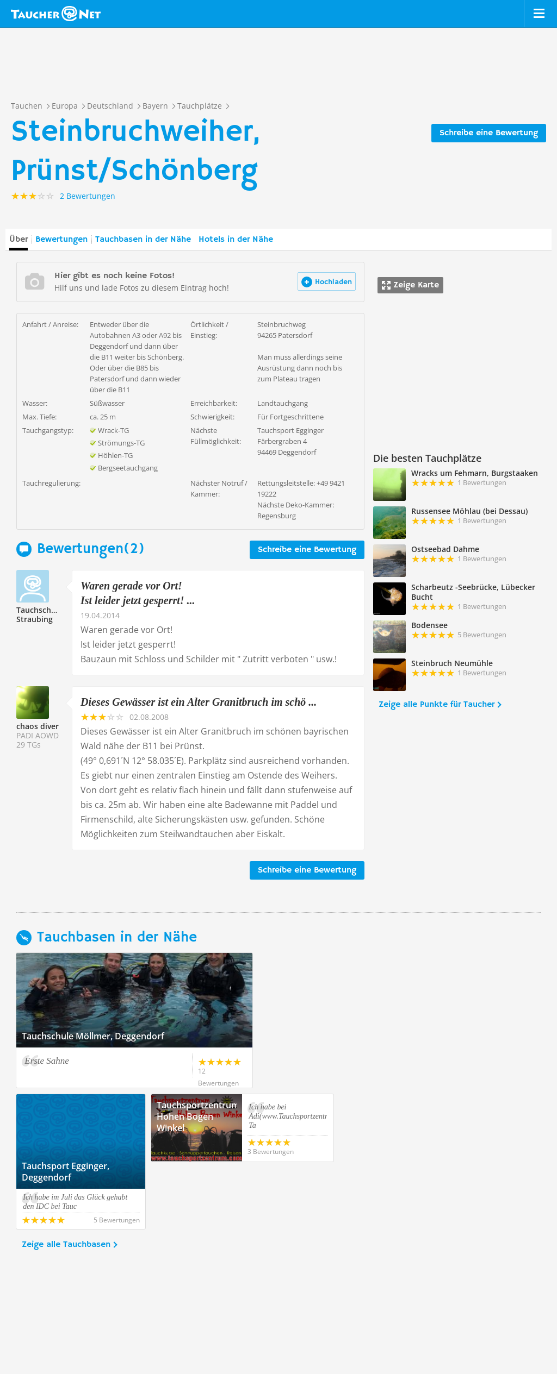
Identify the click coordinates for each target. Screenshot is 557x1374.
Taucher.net (56, 13)
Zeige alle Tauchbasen (66, 1177)
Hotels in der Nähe (236, 239)
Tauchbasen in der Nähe (143, 239)
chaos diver (37, 726)
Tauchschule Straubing (39, 614)
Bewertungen (61, 239)
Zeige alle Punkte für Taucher (436, 704)
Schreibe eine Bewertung (489, 133)
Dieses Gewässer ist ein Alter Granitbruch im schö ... (199, 702)
